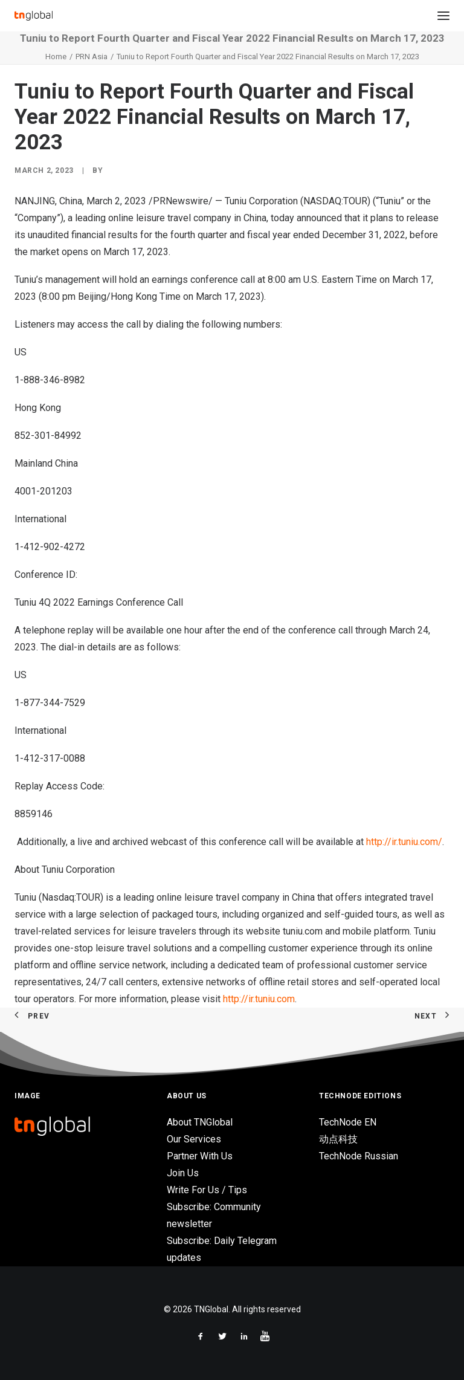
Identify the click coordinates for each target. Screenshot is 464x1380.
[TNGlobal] (33, 16)
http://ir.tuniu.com (259, 999)
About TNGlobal (200, 1122)
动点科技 (338, 1139)
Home (55, 56)
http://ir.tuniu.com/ (404, 841)
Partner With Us (200, 1156)
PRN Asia (92, 56)
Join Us (183, 1173)
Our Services (194, 1139)
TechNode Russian (358, 1156)
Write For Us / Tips (207, 1190)
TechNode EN (347, 1122)
